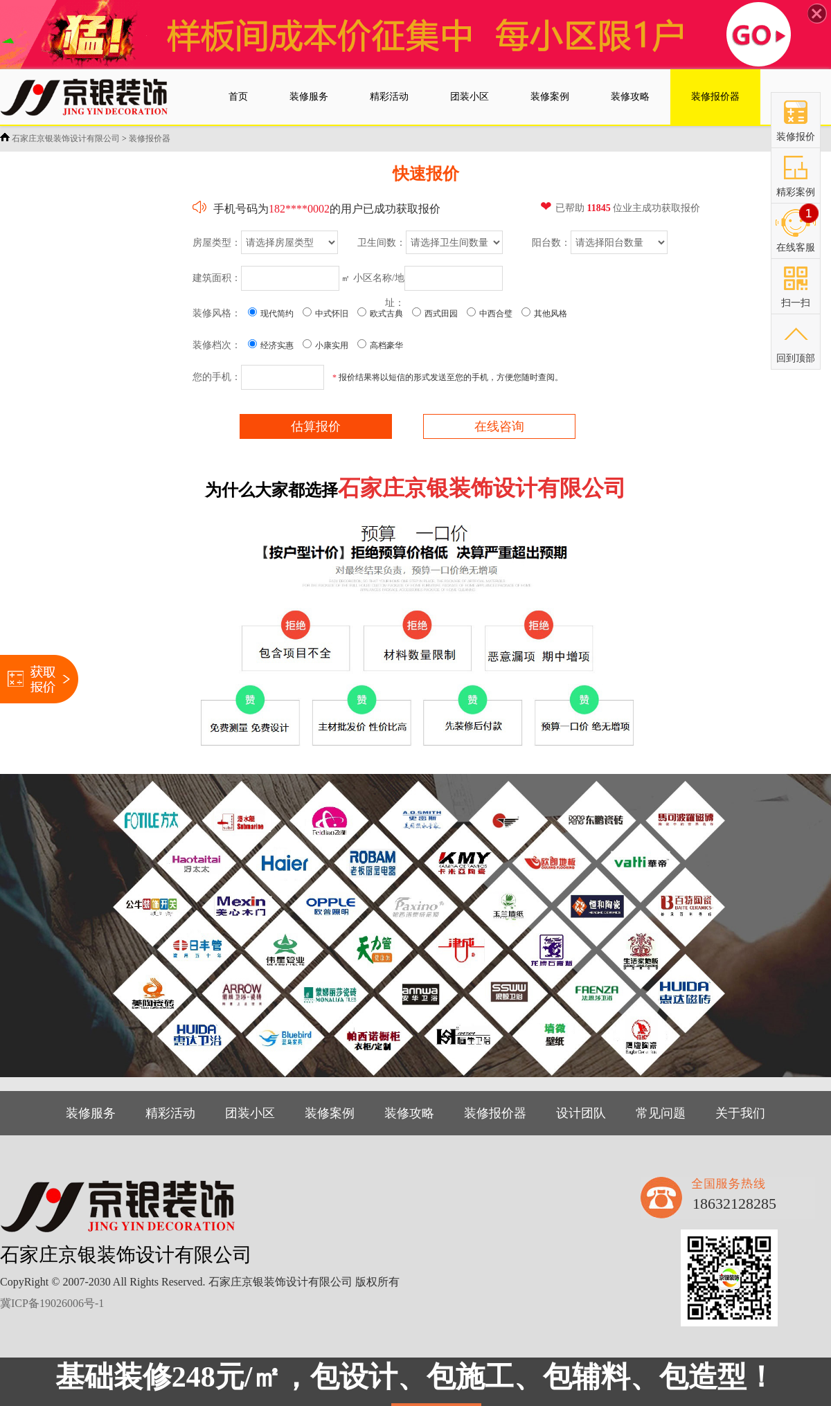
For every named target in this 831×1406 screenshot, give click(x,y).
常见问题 (661, 1113)
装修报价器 (149, 138)
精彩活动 (170, 1113)
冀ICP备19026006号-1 (52, 1303)
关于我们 (740, 1113)
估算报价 (316, 426)
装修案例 (330, 1113)
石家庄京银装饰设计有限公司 (66, 138)
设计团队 (581, 1113)
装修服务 (91, 1113)
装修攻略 (409, 1113)
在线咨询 (499, 426)
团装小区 (250, 1113)
